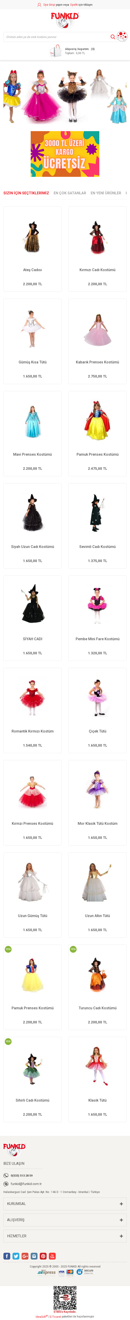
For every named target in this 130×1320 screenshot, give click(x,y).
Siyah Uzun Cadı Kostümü (32, 547)
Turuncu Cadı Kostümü (98, 1008)
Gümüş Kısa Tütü (33, 362)
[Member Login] (53, 5)
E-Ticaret (55, 1316)
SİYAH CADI (32, 639)
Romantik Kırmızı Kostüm (33, 731)
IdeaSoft (42, 1316)
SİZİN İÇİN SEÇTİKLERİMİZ (26, 193)
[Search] (65, 37)
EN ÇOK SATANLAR (70, 193)
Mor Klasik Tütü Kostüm (98, 823)
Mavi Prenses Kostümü (32, 454)
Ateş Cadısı (32, 270)
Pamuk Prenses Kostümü (98, 454)
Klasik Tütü (97, 1100)
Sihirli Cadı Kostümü (32, 1100)
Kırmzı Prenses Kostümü (32, 823)
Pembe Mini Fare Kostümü (98, 639)
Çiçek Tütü (97, 731)
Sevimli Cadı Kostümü (97, 547)
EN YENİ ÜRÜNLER (106, 193)
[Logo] (65, 20)
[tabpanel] (65, 95)
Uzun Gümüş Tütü (32, 916)
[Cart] (72, 51)
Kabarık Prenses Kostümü (97, 362)
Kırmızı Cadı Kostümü (97, 270)
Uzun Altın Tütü (97, 916)
